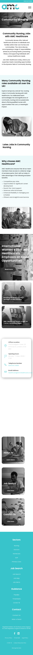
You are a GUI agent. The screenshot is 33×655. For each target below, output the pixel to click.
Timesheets (16, 599)
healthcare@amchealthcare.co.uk (20, 373)
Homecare (16, 554)
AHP (16, 558)
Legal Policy (25, 638)
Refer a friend (16, 619)
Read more (9, 269)
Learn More (11, 460)
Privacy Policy (8, 638)
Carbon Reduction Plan (20, 643)
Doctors (16, 549)
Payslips (16, 595)
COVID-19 (16, 603)
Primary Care (16, 562)
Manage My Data (16, 648)
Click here (10, 490)
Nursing (16, 545)
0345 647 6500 (28, 1)
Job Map (16, 578)
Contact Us (16, 615)
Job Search (17, 574)
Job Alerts (16, 582)
